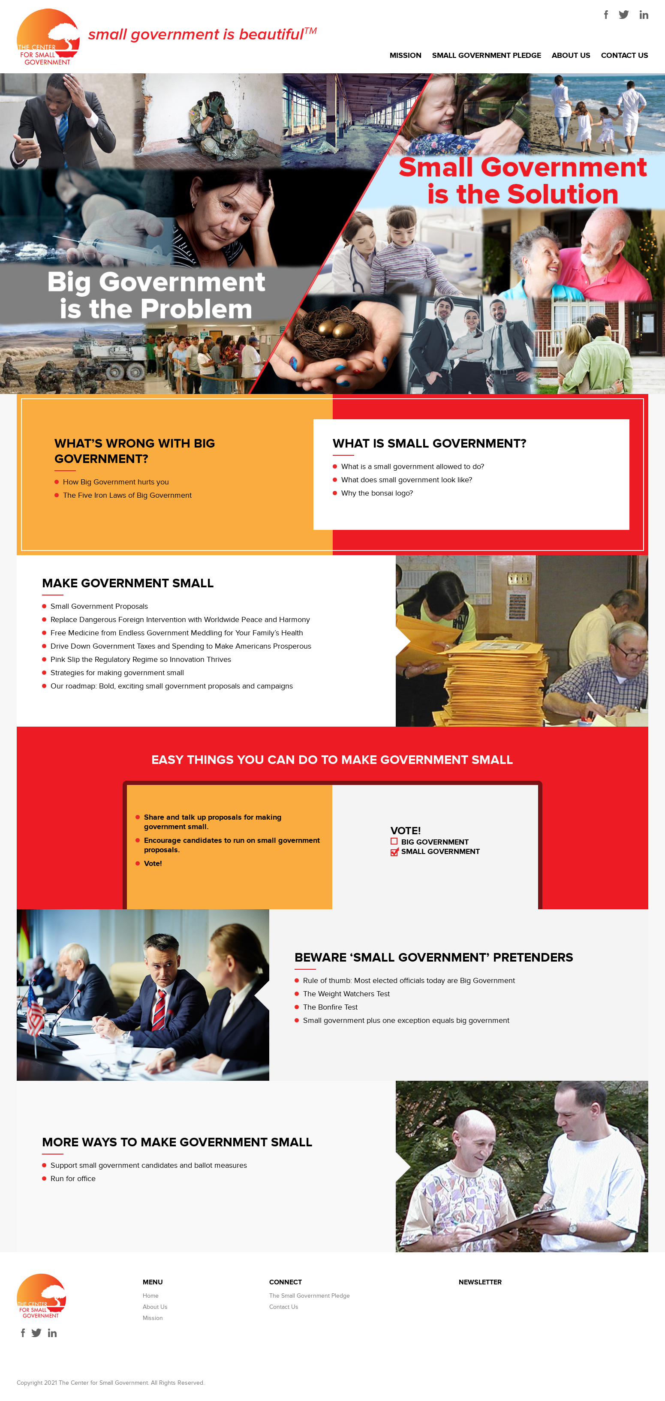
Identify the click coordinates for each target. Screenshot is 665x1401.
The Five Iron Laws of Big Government (127, 495)
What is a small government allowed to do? (412, 466)
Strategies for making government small (117, 672)
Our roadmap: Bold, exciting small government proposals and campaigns (172, 686)
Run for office (73, 1178)
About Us (571, 55)
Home (151, 1295)
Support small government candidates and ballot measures (149, 1165)
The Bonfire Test (330, 1007)
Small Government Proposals (99, 606)
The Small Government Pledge (309, 1295)
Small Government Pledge (486, 55)
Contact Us (624, 55)
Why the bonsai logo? (377, 493)
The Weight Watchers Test (346, 993)
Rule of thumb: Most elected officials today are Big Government (409, 980)
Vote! (153, 864)
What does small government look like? (406, 479)
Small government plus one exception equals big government (406, 1020)
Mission (405, 55)
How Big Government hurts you (116, 482)
